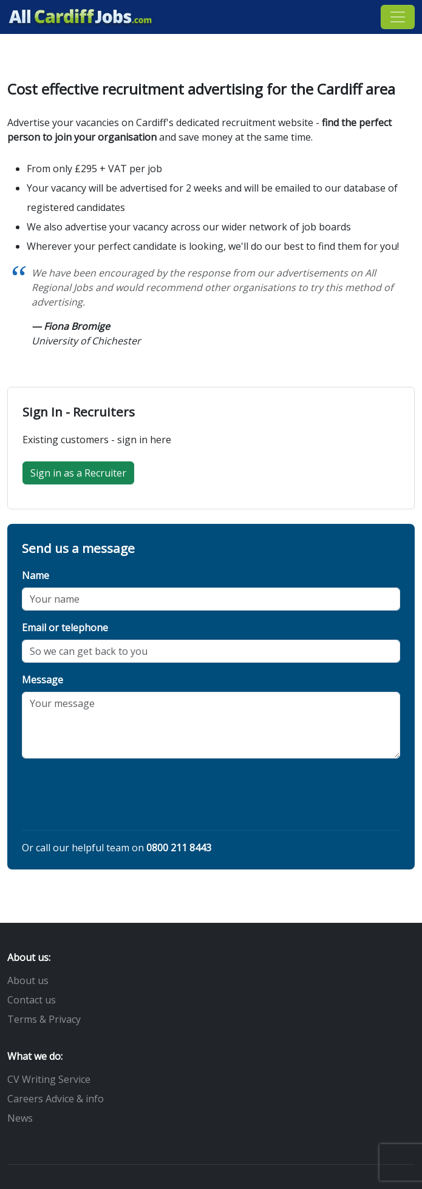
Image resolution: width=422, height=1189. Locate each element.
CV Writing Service (48, 1079)
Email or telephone (65, 627)
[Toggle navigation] (398, 17)
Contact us (31, 999)
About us (28, 980)
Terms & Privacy (44, 1019)
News (20, 1118)
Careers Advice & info (55, 1098)
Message (42, 679)
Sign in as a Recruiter (78, 473)
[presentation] (114, 796)
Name (35, 575)
